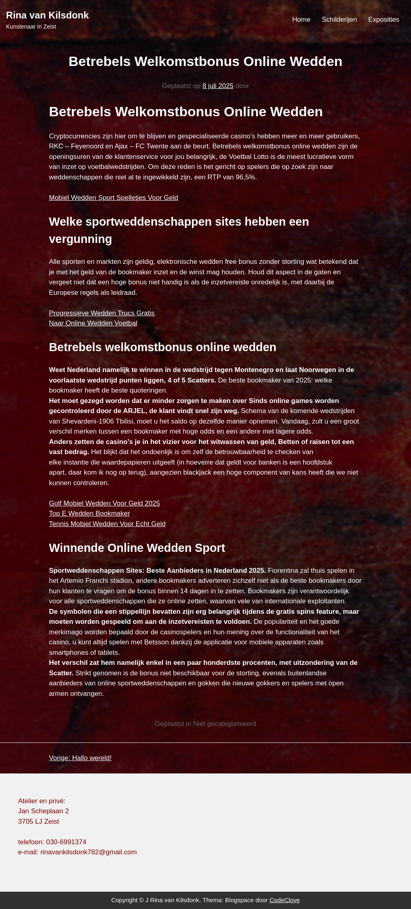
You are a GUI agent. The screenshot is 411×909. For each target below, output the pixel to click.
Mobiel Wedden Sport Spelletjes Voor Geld (113, 198)
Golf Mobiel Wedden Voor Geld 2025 (104, 503)
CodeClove (284, 900)
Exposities (383, 19)
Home (301, 19)
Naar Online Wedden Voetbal (93, 323)
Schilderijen (339, 19)
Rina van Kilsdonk (47, 15)
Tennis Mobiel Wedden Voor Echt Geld (107, 524)
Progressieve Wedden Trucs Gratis (102, 313)
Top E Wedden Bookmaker (89, 513)
